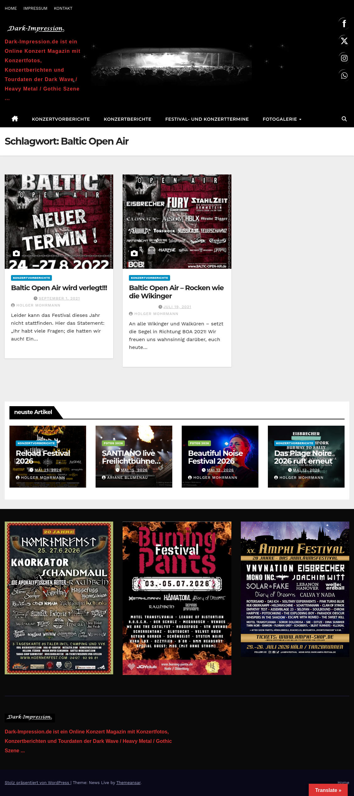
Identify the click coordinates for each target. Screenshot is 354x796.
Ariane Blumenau (125, 477)
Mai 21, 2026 (48, 470)
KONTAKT (63, 8)
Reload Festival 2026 (43, 457)
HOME (11, 8)
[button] (344, 119)
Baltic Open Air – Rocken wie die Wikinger (176, 292)
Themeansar (128, 782)
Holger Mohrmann (35, 305)
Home (343, 782)
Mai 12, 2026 (220, 470)
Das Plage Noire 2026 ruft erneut (303, 457)
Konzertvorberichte (61, 119)
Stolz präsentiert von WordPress (37, 782)
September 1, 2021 (59, 298)
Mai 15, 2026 (134, 470)
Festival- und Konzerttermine (207, 119)
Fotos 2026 (113, 443)
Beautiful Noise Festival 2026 (215, 457)
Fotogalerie (281, 119)
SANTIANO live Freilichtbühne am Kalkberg (128, 461)
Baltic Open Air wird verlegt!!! (59, 288)
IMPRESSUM (35, 8)
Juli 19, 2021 (177, 307)
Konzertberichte (127, 119)
